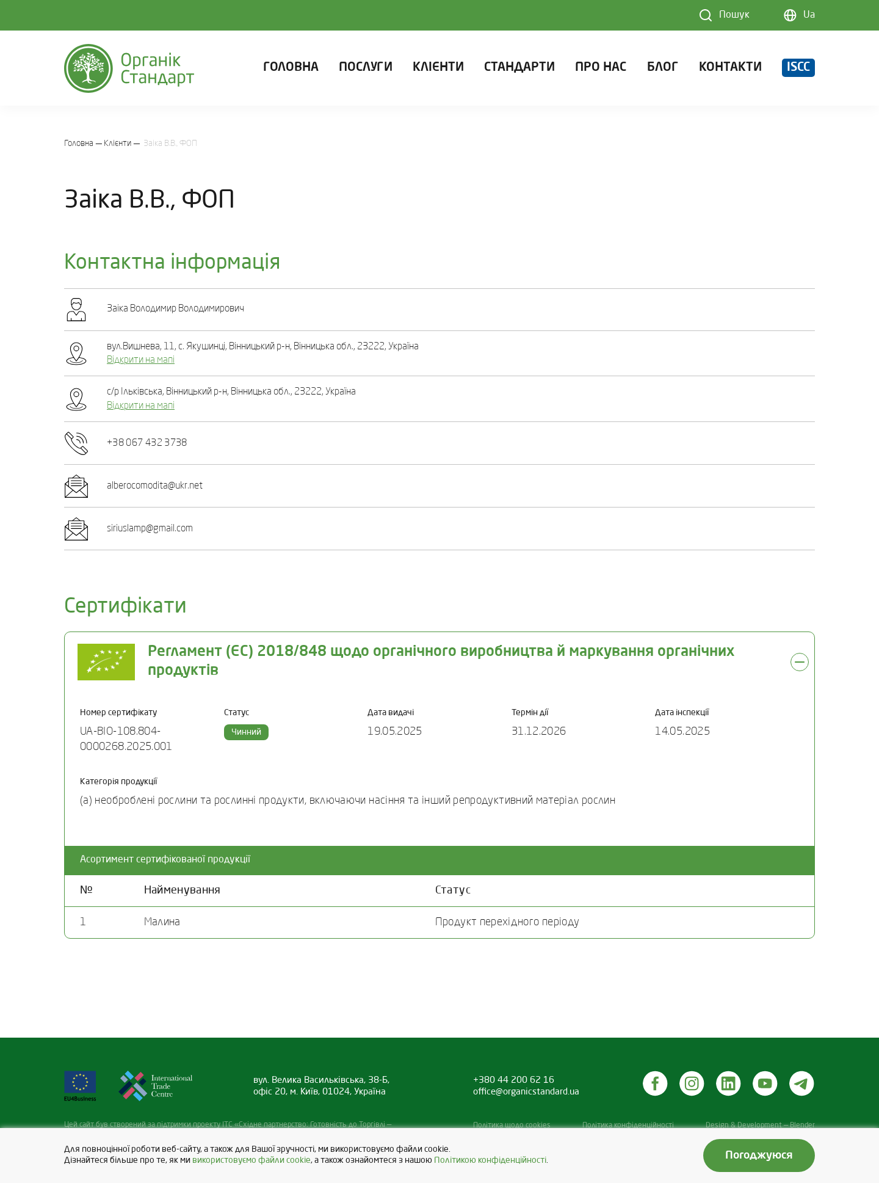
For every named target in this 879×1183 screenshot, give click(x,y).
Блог (663, 70)
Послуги (365, 70)
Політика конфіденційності (628, 1125)
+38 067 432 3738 (147, 443)
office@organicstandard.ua (526, 1092)
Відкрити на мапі (141, 360)
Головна (291, 70)
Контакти (730, 70)
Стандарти (519, 70)
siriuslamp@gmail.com (150, 529)
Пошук (734, 15)
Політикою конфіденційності (490, 1161)
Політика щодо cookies (512, 1125)
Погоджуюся (759, 1155)
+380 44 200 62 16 (513, 1080)
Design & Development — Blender (760, 1125)
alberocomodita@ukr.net (155, 486)
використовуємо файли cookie (251, 1161)
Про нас (600, 70)
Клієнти (438, 70)
